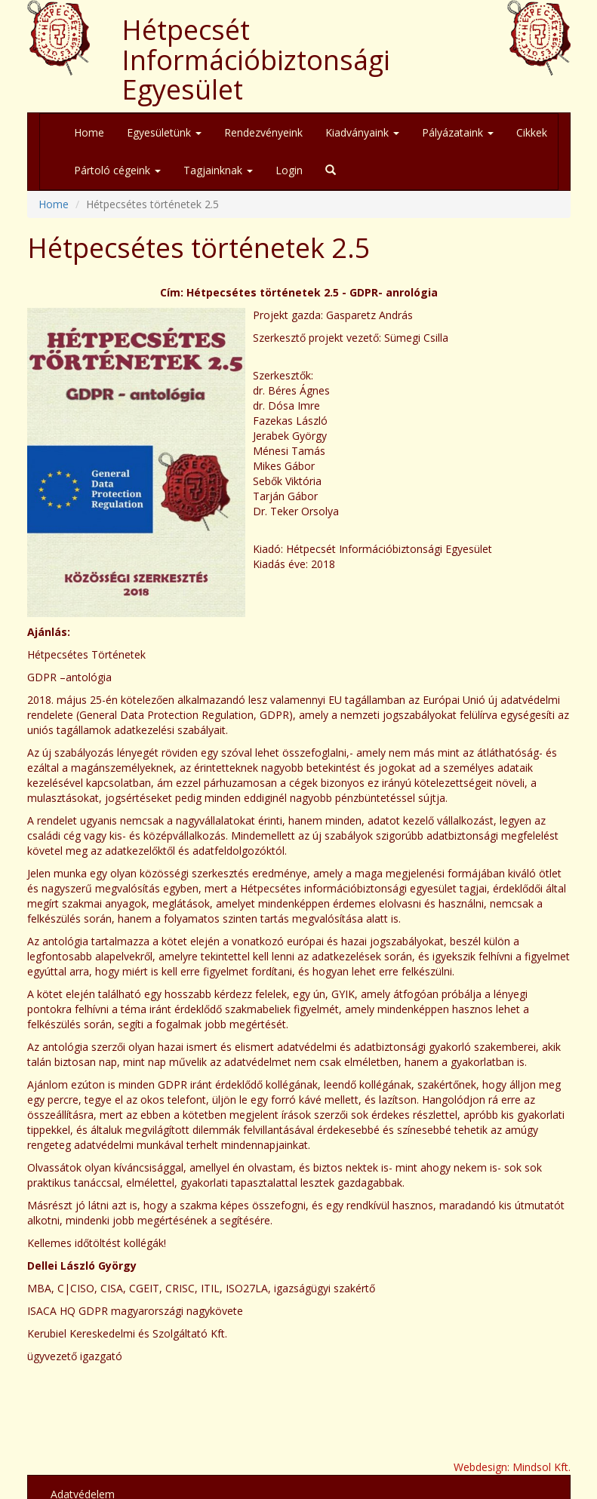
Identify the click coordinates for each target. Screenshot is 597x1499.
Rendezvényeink (263, 132)
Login (289, 170)
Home (89, 132)
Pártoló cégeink (117, 170)
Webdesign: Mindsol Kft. (512, 1467)
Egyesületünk (164, 132)
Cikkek (531, 132)
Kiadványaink (362, 132)
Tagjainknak (218, 170)
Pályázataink (458, 132)
